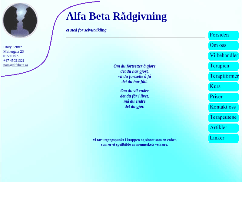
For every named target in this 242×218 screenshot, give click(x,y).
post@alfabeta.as (15, 65)
